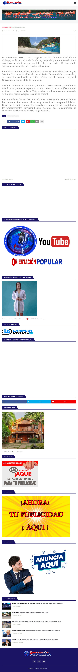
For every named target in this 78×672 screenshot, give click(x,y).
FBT (49, 668)
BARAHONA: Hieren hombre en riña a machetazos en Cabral (30, 612)
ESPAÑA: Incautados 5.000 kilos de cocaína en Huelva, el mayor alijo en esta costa (36, 621)
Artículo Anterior (8, 179)
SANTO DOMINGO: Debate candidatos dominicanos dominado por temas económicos (37, 603)
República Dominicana (18, 27)
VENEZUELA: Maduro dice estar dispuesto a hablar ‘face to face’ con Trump (35, 639)
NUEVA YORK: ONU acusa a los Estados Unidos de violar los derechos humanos (36, 630)
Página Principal (6, 27)
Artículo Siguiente (70, 179)
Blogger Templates (40, 668)
